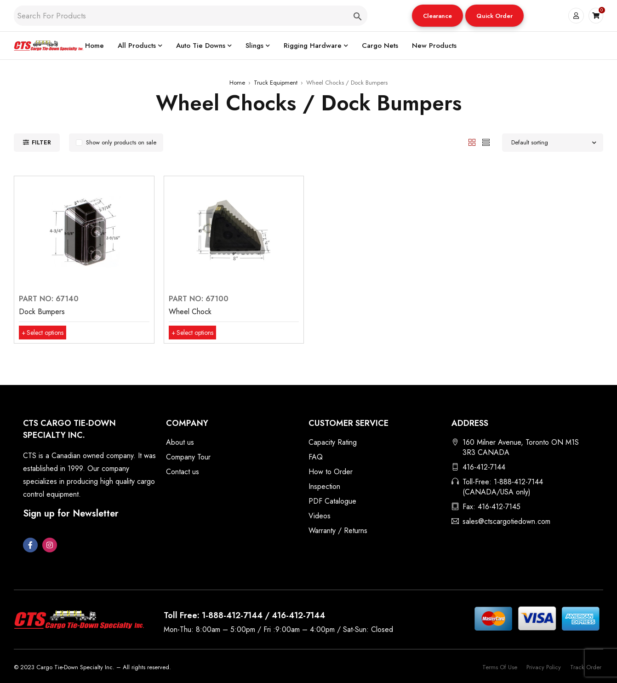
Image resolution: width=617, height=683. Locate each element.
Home (237, 82)
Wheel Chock (190, 311)
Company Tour (188, 457)
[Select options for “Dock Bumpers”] (46, 332)
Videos (319, 516)
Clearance (437, 15)
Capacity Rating (332, 442)
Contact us (182, 471)
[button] (437, 16)
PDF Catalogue (332, 501)
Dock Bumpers (42, 311)
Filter (41, 142)
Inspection (324, 486)
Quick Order (494, 15)
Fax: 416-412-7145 (491, 506)
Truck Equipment (275, 82)
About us (180, 442)
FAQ (315, 457)
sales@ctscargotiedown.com (506, 521)
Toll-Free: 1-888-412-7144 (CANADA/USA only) (503, 486)
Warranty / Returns (337, 530)
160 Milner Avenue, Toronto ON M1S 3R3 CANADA (521, 447)
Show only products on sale (121, 142)
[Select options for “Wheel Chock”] (196, 332)
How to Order (330, 471)
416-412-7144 (484, 467)
